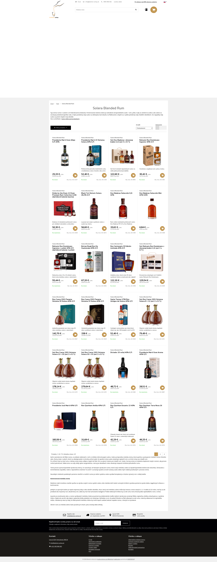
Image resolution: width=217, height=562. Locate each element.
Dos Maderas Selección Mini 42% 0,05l (150, 194)
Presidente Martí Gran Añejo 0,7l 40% (63, 141)
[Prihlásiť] (146, 10)
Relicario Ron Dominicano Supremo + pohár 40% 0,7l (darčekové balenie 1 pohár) (63, 248)
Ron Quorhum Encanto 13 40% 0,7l (122, 406)
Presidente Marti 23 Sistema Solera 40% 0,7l (92, 141)
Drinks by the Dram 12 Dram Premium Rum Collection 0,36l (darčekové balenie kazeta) (64, 195)
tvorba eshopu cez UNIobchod (105, 559)
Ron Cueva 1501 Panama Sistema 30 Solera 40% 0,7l (63, 300)
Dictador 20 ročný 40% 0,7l (121, 352)
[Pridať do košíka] (75, 175)
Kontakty (131, 549)
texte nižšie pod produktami (70, 119)
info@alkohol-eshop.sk (92, 2)
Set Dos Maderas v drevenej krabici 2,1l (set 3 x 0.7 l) (121, 141)
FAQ (90, 551)
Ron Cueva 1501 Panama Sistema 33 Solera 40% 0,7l (92, 300)
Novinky (130, 545)
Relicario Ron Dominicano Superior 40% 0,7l (149, 141)
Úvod (79, 2)
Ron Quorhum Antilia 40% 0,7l (93, 405)
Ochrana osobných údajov (136, 542)
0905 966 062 (107, 2)
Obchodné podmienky (95, 542)
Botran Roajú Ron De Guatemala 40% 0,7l (89, 247)
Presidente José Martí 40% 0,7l (65, 405)
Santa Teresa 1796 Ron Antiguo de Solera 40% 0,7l (121, 300)
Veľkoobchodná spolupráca (136, 547)
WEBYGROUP (131, 559)
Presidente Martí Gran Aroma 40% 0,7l (151, 353)
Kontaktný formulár (94, 549)
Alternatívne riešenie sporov (136, 540)
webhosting (117, 559)
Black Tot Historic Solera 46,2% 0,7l (91, 194)
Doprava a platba (94, 545)
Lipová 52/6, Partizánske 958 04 (58, 540)
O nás (90, 540)
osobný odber (118, 2)
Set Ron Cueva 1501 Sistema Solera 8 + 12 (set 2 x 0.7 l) (151, 300)
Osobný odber (93, 547)
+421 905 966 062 (56, 546)
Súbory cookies (132, 544)
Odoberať (125, 523)
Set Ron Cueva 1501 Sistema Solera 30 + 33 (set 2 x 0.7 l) (93, 353)
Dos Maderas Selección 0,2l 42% (121, 194)
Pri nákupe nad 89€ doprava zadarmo (146, 2)
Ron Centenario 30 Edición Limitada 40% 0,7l (120, 247)
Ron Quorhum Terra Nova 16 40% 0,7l (150, 406)
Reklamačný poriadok (95, 544)
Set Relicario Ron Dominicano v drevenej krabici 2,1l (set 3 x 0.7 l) (151, 248)
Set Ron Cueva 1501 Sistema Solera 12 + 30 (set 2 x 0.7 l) (64, 353)
